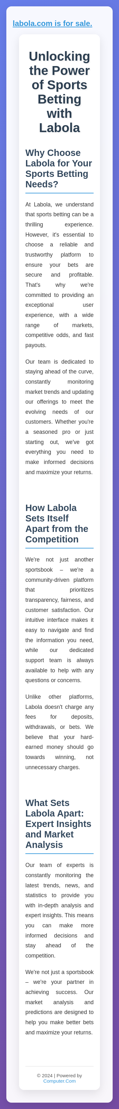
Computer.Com (59, 1081)
